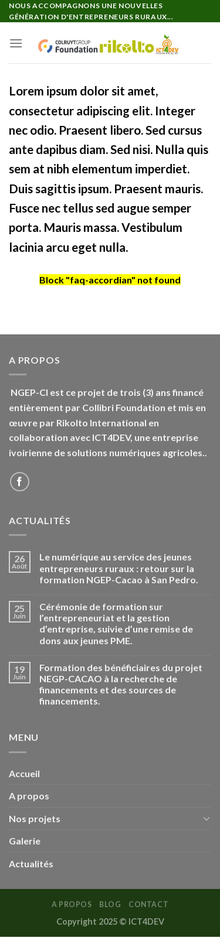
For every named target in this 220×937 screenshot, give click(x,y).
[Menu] (16, 43)
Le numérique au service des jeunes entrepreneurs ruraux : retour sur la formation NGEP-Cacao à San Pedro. (118, 567)
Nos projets (34, 818)
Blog (110, 904)
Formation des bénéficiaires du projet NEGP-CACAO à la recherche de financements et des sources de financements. (120, 684)
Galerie (24, 840)
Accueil (24, 773)
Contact (148, 904)
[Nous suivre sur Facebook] (19, 481)
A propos (29, 795)
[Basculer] (206, 818)
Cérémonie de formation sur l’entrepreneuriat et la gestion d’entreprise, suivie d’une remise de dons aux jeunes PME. (116, 623)
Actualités (31, 863)
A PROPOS (72, 904)
